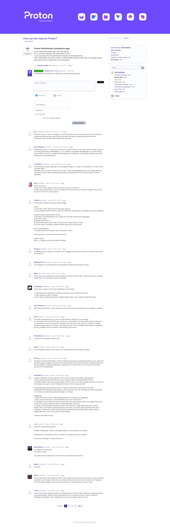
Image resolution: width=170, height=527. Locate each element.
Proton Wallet (119, 91)
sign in (126, 38)
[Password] (51, 110)
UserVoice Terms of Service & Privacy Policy (85, 522)
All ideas (113, 52)
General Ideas (115, 48)
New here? (51, 118)
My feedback (114, 55)
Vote (27, 54)
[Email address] (51, 104)
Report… (70, 65)
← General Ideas (28, 41)
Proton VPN (118, 89)
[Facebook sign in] (42, 95)
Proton (117, 96)
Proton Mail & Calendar (121, 84)
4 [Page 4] (75, 506)
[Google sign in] (60, 95)
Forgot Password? (40, 114)
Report (64, 131)
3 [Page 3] (72, 506)
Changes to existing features (119, 57)
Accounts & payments (121, 75)
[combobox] (126, 67)
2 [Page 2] (68, 506)
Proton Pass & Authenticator (123, 87)
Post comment (79, 122)
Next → (80, 506)
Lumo (116, 80)
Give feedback (120, 72)
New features (126, 48)
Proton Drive (118, 82)
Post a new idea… (116, 50)
